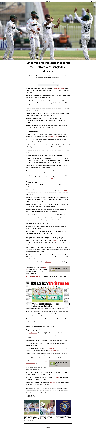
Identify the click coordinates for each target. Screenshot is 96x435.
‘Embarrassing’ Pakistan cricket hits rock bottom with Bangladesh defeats (48, 67)
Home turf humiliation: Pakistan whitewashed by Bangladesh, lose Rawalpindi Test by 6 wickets (31, 418)
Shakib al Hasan (33, 333)
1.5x (64, 85)
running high (56, 377)
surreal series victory (52, 348)
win (55, 240)
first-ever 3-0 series (53, 136)
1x (60, 85)
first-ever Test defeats (58, 88)
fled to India (48, 262)
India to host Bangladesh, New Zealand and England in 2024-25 (63, 417)
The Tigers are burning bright (33, 276)
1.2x (62, 85)
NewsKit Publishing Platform (48, 432)
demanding (52, 382)
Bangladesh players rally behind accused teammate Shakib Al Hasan (46, 417)
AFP (41, 82)
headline (53, 350)
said (52, 178)
